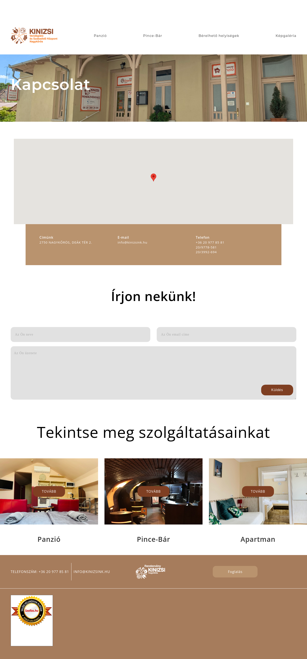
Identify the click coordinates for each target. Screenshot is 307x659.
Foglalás (235, 571)
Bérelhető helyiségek (218, 36)
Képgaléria (286, 36)
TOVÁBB (49, 491)
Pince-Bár (152, 36)
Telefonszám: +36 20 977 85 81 (40, 571)
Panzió (100, 36)
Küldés (277, 390)
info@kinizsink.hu (92, 571)
